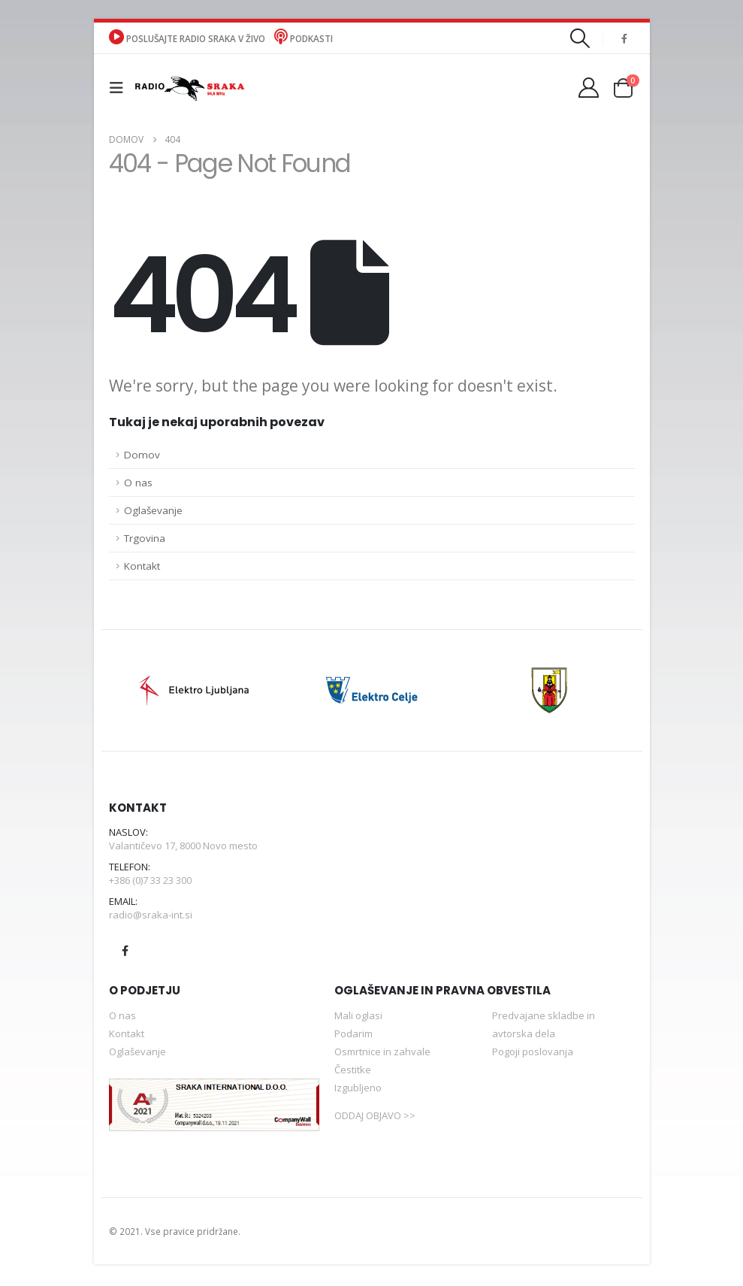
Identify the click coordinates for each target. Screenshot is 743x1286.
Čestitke (352, 1072)
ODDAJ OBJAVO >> (374, 1118)
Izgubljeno (358, 1090)
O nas (138, 482)
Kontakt (142, 566)
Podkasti (303, 38)
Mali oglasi (358, 1018)
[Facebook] (624, 38)
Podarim (353, 1036)
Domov (142, 454)
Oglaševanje (153, 510)
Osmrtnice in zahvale (382, 1054)
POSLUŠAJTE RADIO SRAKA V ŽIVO (188, 38)
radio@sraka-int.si (150, 917)
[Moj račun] (588, 87)
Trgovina (144, 538)
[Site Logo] (189, 87)
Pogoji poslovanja (532, 1054)
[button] (579, 38)
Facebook (125, 954)
